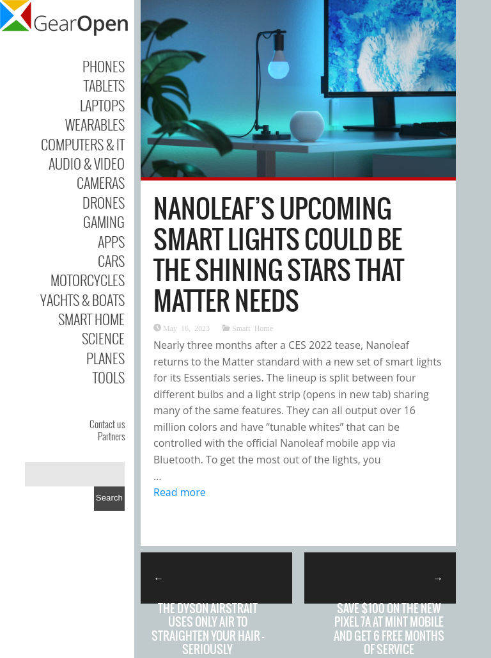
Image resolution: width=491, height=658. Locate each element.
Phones (103, 66)
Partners (111, 436)
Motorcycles (88, 279)
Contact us (107, 424)
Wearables (95, 124)
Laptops (102, 105)
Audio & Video (87, 163)
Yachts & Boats (82, 299)
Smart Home (91, 319)
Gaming (104, 221)
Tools (109, 377)
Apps (111, 241)
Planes (105, 358)
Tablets (104, 85)
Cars (111, 260)
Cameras (101, 182)
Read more (179, 492)
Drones (103, 202)
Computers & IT (83, 144)
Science (103, 338)
